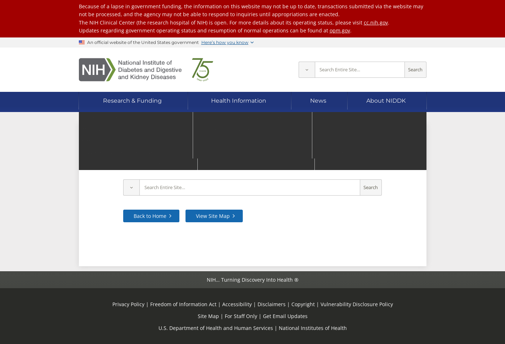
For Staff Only (241, 316)
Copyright (303, 304)
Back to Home (150, 216)
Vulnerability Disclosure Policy (357, 304)
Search (415, 70)
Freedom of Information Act (183, 304)
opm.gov (340, 30)
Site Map (208, 316)
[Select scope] (307, 70)
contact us (390, 164)
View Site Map (213, 216)
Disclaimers (272, 304)
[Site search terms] (360, 70)
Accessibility (237, 304)
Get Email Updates (285, 316)
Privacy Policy (128, 304)
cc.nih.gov (376, 22)
